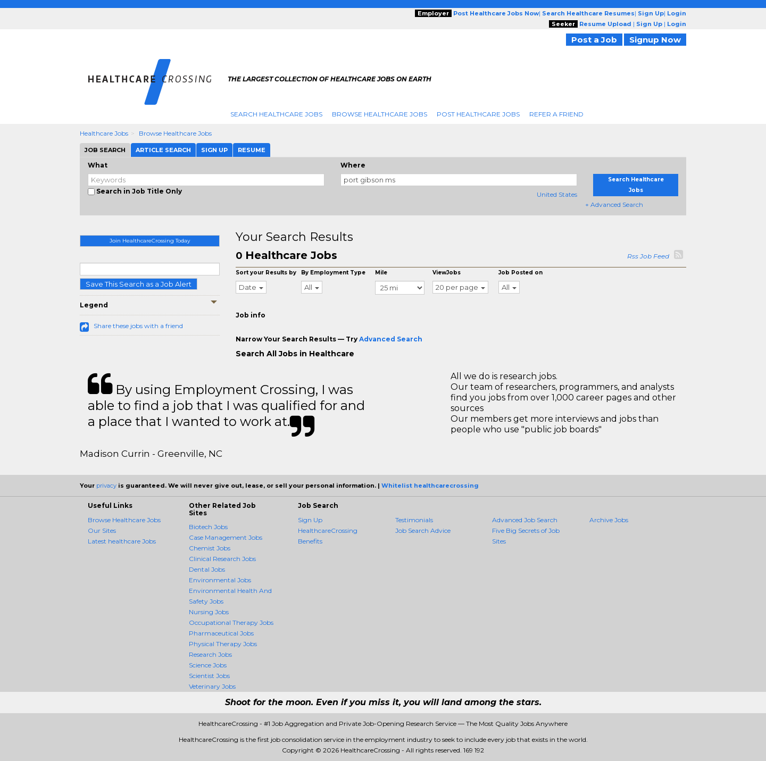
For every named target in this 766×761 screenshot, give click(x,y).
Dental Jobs (207, 569)
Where (352, 165)
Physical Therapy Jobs (223, 644)
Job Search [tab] (105, 150)
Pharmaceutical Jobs (221, 633)
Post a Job (594, 40)
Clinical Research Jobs (222, 559)
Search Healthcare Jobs (276, 114)
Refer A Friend (556, 114)
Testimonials (414, 520)
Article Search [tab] (163, 150)
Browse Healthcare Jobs (379, 114)
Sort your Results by (266, 272)
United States (557, 194)
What (97, 165)
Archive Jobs (608, 520)
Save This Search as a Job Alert (139, 284)
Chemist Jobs (209, 548)
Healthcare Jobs (104, 133)
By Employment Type (333, 272)
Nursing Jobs (209, 612)
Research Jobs (210, 654)
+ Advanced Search (614, 204)
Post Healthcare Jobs (478, 114)
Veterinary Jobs (212, 686)
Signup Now (655, 40)
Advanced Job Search (524, 520)
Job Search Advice (423, 530)
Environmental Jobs (220, 580)
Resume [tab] (251, 150)
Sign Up (310, 520)
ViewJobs (446, 272)
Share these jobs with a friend (138, 326)
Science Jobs (208, 665)
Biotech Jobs (208, 527)
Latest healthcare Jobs (122, 541)
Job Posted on (520, 272)
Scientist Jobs (209, 676)
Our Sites (102, 530)
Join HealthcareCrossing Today (150, 240)
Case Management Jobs (225, 537)
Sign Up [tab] (214, 150)
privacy (106, 485)
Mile (381, 272)
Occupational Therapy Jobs (231, 622)
